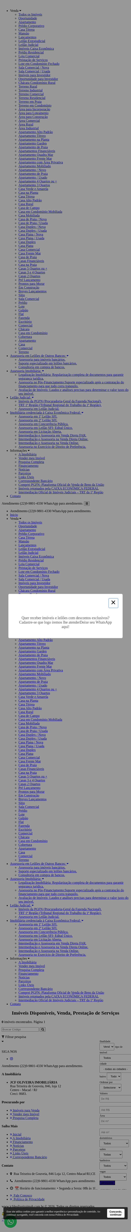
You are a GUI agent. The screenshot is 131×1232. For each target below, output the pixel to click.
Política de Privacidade (67, 1214)
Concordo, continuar (115, 1213)
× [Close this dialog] (113, 603)
